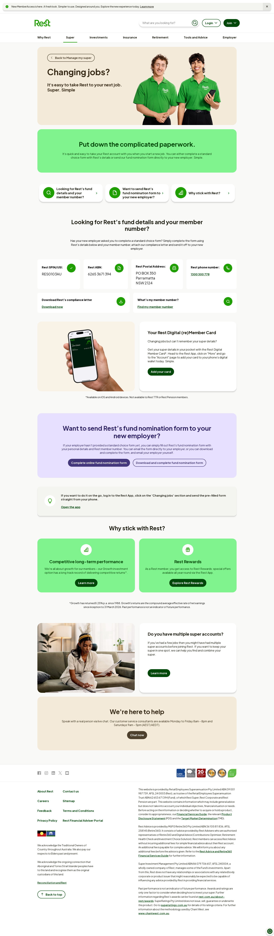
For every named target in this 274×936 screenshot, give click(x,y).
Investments (99, 37)
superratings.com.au (174, 905)
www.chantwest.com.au (153, 913)
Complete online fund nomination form (99, 463)
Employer (230, 37)
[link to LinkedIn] (53, 773)
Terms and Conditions (78, 811)
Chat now (137, 735)
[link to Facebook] (39, 773)
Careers (43, 801)
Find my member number (155, 307)
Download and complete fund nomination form (169, 463)
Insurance (130, 37)
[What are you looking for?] (166, 22)
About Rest (45, 791)
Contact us (71, 791)
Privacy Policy (47, 820)
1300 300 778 (200, 274)
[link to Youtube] (67, 773)
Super (70, 37)
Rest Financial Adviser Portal (83, 820)
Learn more (147, 6)
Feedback (44, 811)
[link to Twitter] (60, 773)
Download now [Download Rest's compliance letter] (52, 307)
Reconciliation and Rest (52, 882)
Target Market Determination (199, 818)
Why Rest (44, 37)
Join (232, 23)
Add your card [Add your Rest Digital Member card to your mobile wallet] (161, 371)
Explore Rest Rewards (187, 583)
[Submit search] (195, 23)
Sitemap (69, 801)
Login (211, 23)
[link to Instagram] (46, 773)
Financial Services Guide (192, 814)
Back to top (51, 894)
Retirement (160, 37)
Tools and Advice (196, 37)
